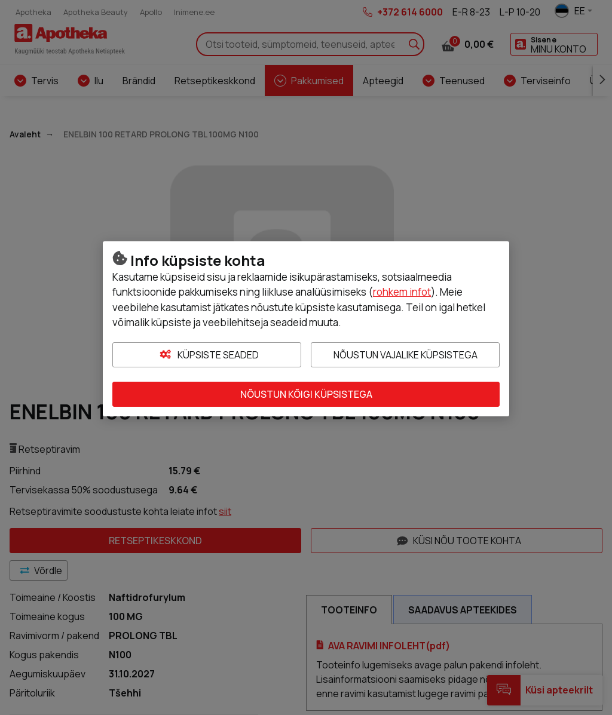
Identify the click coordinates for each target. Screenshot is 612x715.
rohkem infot (402, 292)
